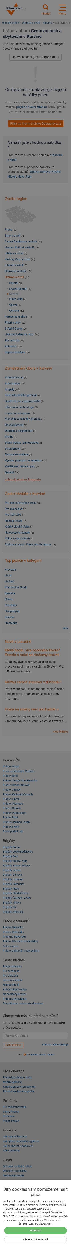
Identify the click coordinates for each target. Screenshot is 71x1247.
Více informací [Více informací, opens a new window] (52, 1220)
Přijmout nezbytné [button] (35, 1239)
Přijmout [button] (36, 1230)
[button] (35, 1223)
